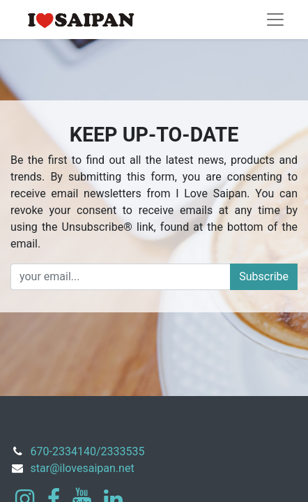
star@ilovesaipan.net (82, 468)
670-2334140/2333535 (88, 451)
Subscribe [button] (263, 276)
